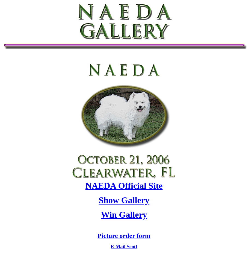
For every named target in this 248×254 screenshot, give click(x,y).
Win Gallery (124, 215)
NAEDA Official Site (124, 186)
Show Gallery (124, 200)
